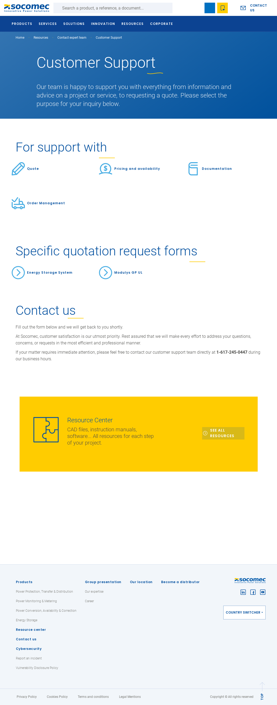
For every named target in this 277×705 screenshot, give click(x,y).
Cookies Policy (57, 697)
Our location (141, 582)
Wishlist (222, 8)
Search (177, 8)
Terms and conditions (93, 697)
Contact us (258, 7)
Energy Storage (26, 620)
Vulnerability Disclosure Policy (37, 668)
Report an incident (29, 658)
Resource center (31, 629)
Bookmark (210, 8)
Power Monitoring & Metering (36, 601)
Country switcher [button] (243, 612)
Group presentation (103, 582)
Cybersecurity (29, 648)
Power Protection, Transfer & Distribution (44, 591)
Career (89, 601)
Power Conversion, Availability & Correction (46, 611)
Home (20, 37)
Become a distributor (180, 582)
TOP (262, 696)
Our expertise (94, 591)
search (197, 8)
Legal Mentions (130, 697)
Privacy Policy (27, 697)
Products (24, 582)
